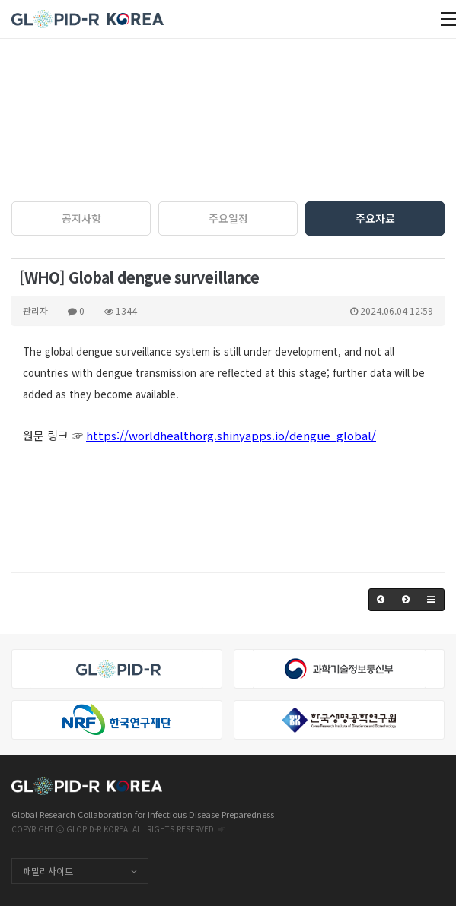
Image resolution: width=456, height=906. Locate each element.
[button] (381, 599)
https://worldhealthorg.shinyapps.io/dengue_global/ (231, 435)
